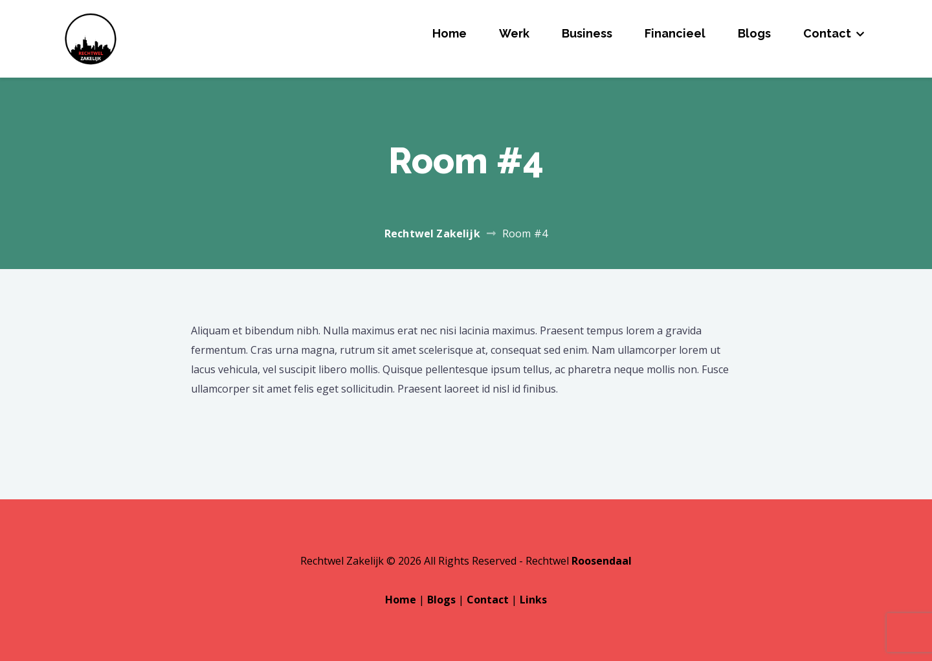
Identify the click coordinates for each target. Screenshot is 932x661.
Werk (514, 33)
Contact (827, 33)
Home (449, 33)
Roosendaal (601, 561)
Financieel (675, 33)
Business (587, 33)
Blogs (754, 33)
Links (533, 599)
